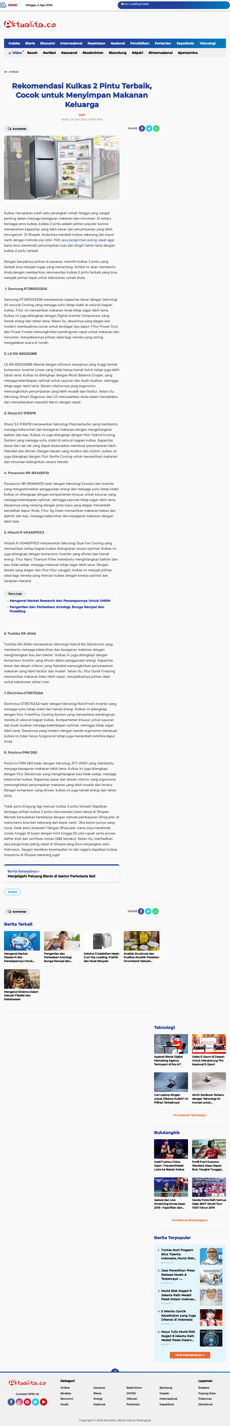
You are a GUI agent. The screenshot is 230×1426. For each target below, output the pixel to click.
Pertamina (189, 53)
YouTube (46, 1404)
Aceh (33, 53)
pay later (45, 240)
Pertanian (163, 43)
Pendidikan (139, 43)
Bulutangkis (167, 1132)
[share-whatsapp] (156, 128)
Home (12, 5)
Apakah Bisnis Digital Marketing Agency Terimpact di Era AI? (168, 1060)
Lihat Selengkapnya (190, 1355)
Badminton (94, 53)
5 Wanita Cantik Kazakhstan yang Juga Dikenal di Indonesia (178, 1315)
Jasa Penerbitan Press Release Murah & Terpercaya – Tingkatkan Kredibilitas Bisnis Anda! (178, 1275)
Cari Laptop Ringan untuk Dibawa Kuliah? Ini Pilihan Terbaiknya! (171, 1098)
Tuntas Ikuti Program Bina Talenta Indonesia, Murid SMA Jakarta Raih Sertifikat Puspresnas (178, 1254)
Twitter (37, 1404)
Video (17, 53)
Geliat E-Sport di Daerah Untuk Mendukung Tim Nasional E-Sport (208, 1060)
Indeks (14, 43)
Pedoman (205, 1398)
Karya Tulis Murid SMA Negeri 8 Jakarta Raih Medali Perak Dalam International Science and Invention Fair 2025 (178, 1336)
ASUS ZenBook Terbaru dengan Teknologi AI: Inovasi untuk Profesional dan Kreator (208, 1098)
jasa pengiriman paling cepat (84, 240)
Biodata (65, 1393)
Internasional (71, 43)
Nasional (118, 43)
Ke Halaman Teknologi (190, 1115)
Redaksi (203, 1387)
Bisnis (30, 43)
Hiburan (131, 1398)
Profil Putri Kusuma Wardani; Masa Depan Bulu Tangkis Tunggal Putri (206, 1165)
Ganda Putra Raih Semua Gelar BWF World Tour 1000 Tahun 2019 (209, 1203)
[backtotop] (115, 1373)
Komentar (17, 128)
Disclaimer (205, 1404)
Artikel (50, 53)
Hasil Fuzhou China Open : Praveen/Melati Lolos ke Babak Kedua (169, 1165)
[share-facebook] (142, 128)
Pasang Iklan (207, 1393)
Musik (64, 1404)
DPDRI (138, 53)
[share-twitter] (149, 128)
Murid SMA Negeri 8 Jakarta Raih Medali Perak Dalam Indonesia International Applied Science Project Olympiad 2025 (178, 1295)
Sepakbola (185, 43)
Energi (97, 1398)
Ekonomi (47, 43)
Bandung (118, 53)
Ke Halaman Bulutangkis (190, 1220)
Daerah (164, 1393)
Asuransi (70, 53)
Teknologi (207, 43)
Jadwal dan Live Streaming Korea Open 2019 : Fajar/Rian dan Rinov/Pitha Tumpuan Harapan (169, 1204)
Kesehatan (96, 43)
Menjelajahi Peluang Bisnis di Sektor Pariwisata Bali (51, 876)
